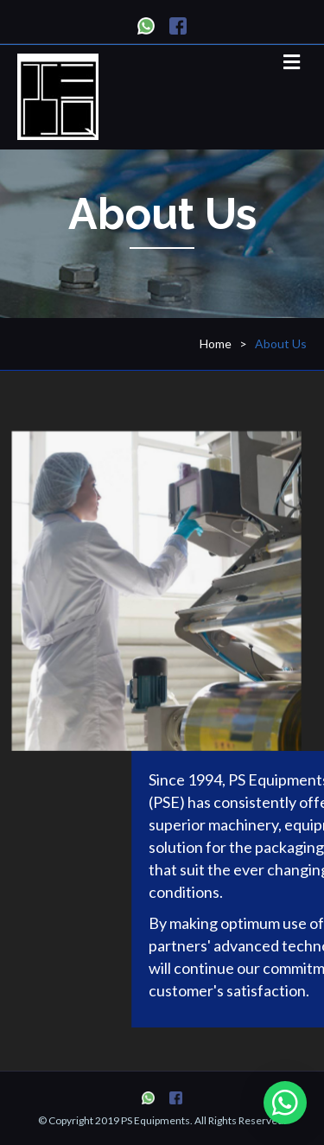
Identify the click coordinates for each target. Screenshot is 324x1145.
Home (216, 343)
